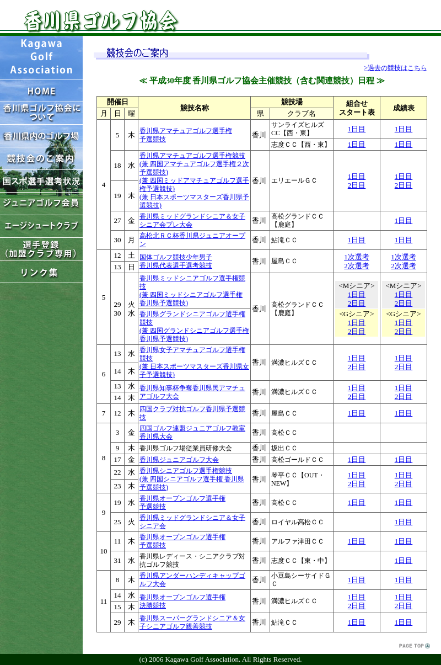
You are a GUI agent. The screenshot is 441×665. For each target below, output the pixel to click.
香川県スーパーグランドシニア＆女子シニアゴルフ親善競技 (192, 622)
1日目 (357, 129)
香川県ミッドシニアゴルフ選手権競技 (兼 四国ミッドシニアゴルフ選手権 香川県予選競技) (192, 290)
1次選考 (356, 257)
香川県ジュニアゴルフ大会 (179, 460)
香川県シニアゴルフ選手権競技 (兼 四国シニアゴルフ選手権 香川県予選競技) (191, 479)
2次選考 (356, 266)
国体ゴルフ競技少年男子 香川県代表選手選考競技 (175, 261)
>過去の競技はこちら (395, 68)
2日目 (357, 185)
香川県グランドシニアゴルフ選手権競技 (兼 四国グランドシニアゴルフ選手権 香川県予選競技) (194, 326)
